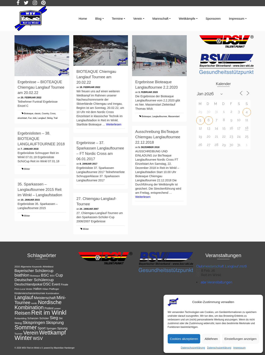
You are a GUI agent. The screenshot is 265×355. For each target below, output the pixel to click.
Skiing (49, 118)
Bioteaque (28, 113)
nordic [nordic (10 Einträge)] (34, 303)
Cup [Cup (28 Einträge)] (59, 275)
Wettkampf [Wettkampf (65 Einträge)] (52, 333)
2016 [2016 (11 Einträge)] (17, 266)
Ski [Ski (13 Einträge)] (61, 318)
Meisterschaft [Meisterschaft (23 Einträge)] (45, 298)
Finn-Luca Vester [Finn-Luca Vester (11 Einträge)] (23, 289)
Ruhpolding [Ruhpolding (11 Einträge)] (20, 318)
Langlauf (42, 118)
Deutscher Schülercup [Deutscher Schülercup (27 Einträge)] (34, 280)
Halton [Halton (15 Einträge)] (37, 288)
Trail (56, 118)
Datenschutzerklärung (193, 347)
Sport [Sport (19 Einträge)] (42, 328)
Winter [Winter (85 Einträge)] (23, 337)
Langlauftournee (159, 116)
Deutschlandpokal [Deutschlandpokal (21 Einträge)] (28, 284)
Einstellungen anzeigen (240, 339)
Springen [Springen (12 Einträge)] (51, 328)
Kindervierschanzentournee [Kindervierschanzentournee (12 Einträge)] (29, 293)
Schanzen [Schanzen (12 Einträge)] (33, 318)
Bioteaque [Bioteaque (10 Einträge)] (35, 275)
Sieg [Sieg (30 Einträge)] (54, 317)
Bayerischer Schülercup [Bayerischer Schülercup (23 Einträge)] (33, 271)
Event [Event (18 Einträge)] (56, 284)
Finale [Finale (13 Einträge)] (64, 284)
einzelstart (22, 118)
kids (35, 118)
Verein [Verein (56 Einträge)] (30, 333)
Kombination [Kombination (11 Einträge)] (52, 293)
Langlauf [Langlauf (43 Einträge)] (23, 297)
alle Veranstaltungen (216, 282)
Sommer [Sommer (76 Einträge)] (25, 327)
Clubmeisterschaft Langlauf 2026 (221, 266)
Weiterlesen (113, 124)
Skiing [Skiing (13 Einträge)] (18, 323)
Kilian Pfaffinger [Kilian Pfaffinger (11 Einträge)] (50, 289)
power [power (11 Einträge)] (57, 308)
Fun (30, 118)
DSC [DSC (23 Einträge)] (47, 284)
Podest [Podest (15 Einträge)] (49, 308)
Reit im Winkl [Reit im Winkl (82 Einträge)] (48, 312)
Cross (52, 113)
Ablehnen (211, 339)
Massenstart (173, 116)
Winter (27, 169)
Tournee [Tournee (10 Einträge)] (18, 333)
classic (37, 113)
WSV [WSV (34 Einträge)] (38, 338)
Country (45, 113)
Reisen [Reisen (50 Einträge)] (22, 313)
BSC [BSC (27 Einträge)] (45, 275)
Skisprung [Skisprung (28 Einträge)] (55, 322)
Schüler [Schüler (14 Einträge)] (44, 318)
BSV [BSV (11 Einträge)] (52, 275)
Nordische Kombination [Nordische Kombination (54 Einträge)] (37, 304)
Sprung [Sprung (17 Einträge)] (62, 328)
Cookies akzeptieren (184, 339)
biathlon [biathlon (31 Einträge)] (21, 275)
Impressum (239, 347)
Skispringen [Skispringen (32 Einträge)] (34, 322)
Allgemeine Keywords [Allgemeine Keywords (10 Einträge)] (31, 266)
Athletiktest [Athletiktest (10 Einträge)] (48, 266)
